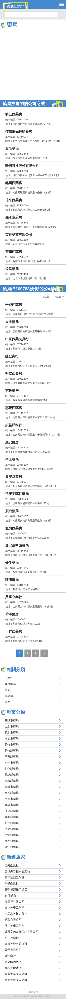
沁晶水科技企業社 (16, 913)
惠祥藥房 (12, 391)
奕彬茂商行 (12, 937)
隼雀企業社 (12, 883)
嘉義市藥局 (12, 786)
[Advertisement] (33, 63)
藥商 (7, 702)
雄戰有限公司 (13, 919)
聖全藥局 (12, 459)
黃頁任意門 (17, 5)
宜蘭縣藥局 (12, 816)
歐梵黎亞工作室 (14, 877)
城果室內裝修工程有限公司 (21, 931)
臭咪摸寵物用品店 (16, 889)
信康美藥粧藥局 (17, 494)
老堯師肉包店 (13, 961)
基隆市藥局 (12, 720)
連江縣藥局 (12, 847)
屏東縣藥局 (12, 810)
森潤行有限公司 (14, 901)
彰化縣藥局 (12, 768)
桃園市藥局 (12, 738)
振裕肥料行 (13, 425)
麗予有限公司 (13, 949)
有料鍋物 (10, 895)
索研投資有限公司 (16, 943)
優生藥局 (12, 562)
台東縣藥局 (12, 828)
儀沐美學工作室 (14, 907)
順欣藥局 (12, 148)
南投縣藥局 (12, 792)
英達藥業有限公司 (18, 234)
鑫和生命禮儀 (13, 967)
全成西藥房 (13, 305)
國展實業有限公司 (16, 973)
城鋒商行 (10, 955)
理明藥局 (12, 580)
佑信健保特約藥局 (18, 131)
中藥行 (9, 677)
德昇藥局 (12, 269)
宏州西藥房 (13, 252)
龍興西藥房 (13, 528)
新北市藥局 (12, 732)
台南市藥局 (12, 798)
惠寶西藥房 (13, 408)
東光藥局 (12, 322)
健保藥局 (10, 683)
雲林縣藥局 (12, 774)
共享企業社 (13, 597)
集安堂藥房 (13, 476)
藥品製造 (10, 696)
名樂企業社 (12, 865)
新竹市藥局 (12, 744)
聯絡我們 (33, 992)
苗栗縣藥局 (12, 756)
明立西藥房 (13, 114)
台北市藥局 (12, 726)
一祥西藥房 (13, 631)
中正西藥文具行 (17, 339)
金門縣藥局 (12, 841)
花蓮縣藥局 (12, 822)
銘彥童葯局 (13, 217)
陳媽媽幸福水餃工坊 (17, 871)
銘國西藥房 (13, 183)
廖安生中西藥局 (17, 545)
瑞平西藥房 (13, 200)
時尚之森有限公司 (16, 979)
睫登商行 (12, 356)
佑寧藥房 (12, 614)
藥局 (7, 690)
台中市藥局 (12, 762)
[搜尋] (31, 14)
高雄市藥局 (12, 804)
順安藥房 (12, 442)
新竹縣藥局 (12, 750)
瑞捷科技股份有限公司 (22, 166)
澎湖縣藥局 (12, 834)
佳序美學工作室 (14, 925)
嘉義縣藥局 (12, 780)
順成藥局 (12, 511)
